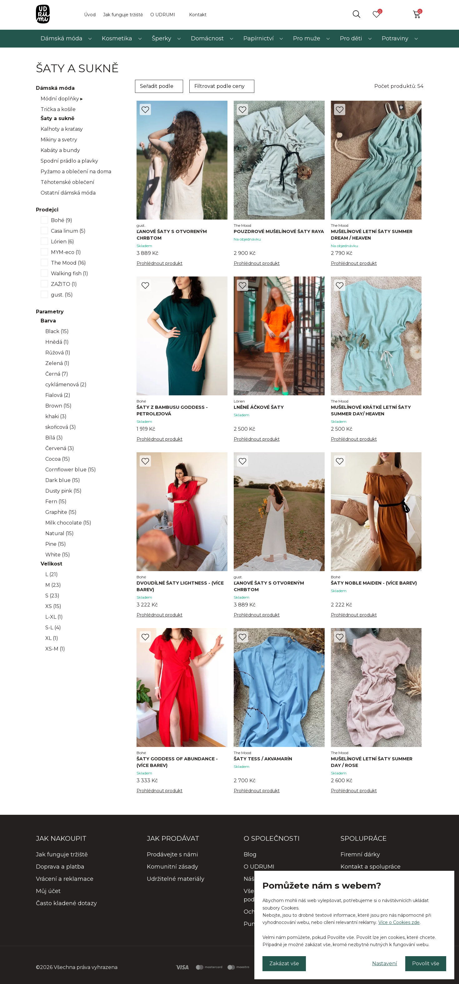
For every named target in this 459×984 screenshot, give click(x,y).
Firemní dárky (360, 854)
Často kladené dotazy (66, 903)
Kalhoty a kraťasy (62, 129)
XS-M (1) (55, 649)
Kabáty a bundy (60, 150)
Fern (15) (56, 502)
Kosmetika (117, 38)
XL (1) (51, 638)
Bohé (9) (61, 220)
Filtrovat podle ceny (219, 86)
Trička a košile (58, 109)
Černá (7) (56, 374)
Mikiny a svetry (59, 140)
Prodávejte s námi (172, 854)
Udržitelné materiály (175, 878)
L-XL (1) (54, 617)
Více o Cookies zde (399, 922)
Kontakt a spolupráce (371, 866)
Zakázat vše (284, 963)
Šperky (161, 38)
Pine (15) (55, 544)
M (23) (53, 585)
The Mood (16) (68, 263)
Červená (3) (59, 448)
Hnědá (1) (57, 342)
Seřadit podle (156, 86)
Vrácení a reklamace (64, 878)
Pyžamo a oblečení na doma (76, 172)
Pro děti (351, 38)
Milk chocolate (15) (68, 523)
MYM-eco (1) (66, 252)
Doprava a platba (60, 866)
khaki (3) (56, 416)
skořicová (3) (60, 427)
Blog (250, 854)
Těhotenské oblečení (67, 182)
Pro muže (306, 38)
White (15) (57, 555)
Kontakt (198, 15)
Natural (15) (59, 533)
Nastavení (384, 963)
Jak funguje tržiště (123, 15)
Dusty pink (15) (63, 491)
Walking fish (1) (69, 273)
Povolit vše (425, 963)
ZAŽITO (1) (64, 284)
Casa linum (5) (68, 231)
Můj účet (48, 891)
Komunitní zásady (172, 866)
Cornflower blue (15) (70, 470)
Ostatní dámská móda (68, 193)
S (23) (52, 596)
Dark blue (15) (62, 480)
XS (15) (53, 606)
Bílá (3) (54, 438)
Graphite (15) (61, 512)
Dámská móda (61, 38)
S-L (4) (53, 628)
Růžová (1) (57, 353)
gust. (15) (62, 295)
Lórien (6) (62, 242)
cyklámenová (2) (66, 385)
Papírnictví (258, 38)
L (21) (51, 574)
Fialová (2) (57, 395)
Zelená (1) (57, 363)
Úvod (90, 15)
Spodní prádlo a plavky (69, 161)
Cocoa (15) (57, 459)
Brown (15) (58, 406)
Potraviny (395, 38)
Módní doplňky (62, 99)
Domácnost (207, 38)
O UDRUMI (162, 15)
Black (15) (57, 331)
